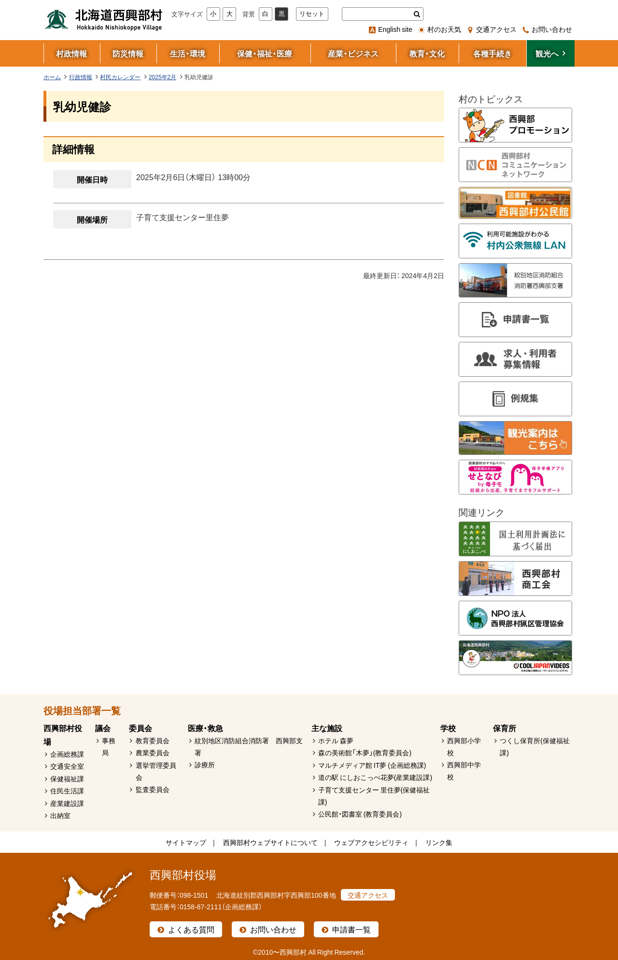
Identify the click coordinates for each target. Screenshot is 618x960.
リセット (311, 13)
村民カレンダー (120, 76)
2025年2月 (162, 76)
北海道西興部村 (103, 19)
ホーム (52, 76)
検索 (417, 14)
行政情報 (80, 76)
